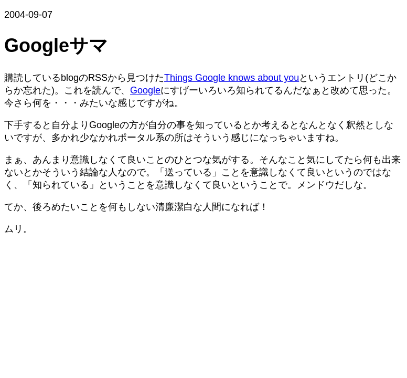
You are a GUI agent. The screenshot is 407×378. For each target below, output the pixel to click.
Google (145, 90)
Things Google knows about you (231, 77)
